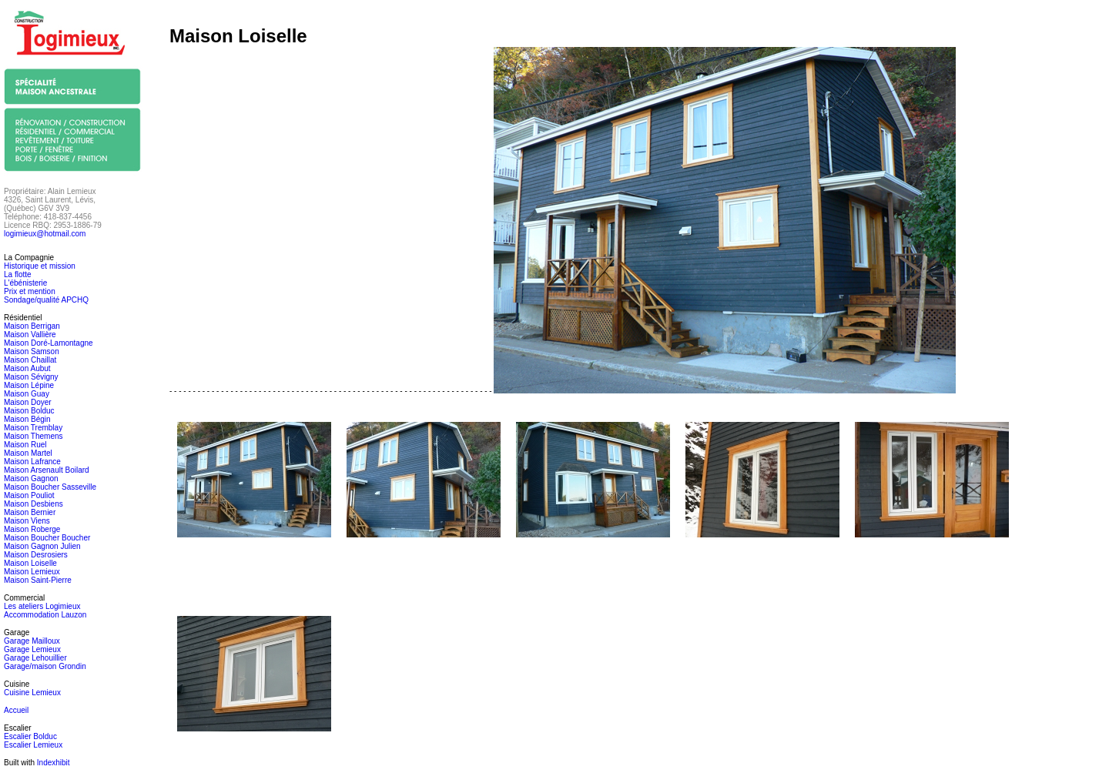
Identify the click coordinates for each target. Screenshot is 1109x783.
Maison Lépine (29, 385)
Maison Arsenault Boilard (46, 470)
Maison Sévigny (31, 377)
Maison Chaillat (30, 360)
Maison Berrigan (32, 326)
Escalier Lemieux (33, 745)
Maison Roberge (32, 529)
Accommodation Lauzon (45, 615)
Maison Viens (27, 521)
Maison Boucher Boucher (47, 538)
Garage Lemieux (32, 649)
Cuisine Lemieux (32, 692)
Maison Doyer (28, 402)
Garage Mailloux (32, 641)
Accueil (16, 710)
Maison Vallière (30, 334)
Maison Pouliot (29, 495)
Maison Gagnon (31, 478)
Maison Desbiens (33, 504)
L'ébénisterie (25, 283)
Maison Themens (33, 436)
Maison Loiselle (30, 563)
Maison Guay (26, 394)
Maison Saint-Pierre (38, 580)
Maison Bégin (27, 419)
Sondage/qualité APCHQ (46, 300)
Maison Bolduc (29, 411)
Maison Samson (31, 351)
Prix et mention (29, 291)
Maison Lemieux (32, 571)
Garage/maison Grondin (45, 666)
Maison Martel (28, 453)
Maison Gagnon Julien (42, 546)
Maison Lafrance (32, 461)
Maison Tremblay (33, 427)
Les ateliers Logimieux (42, 606)
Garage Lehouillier (35, 658)
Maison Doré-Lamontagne (48, 343)
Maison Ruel (25, 444)
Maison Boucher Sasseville (50, 487)
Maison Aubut (27, 368)
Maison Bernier (29, 512)
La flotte (18, 274)
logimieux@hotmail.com (44, 233)
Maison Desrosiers (36, 554)
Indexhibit (53, 762)
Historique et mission (39, 266)
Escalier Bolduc (30, 736)
